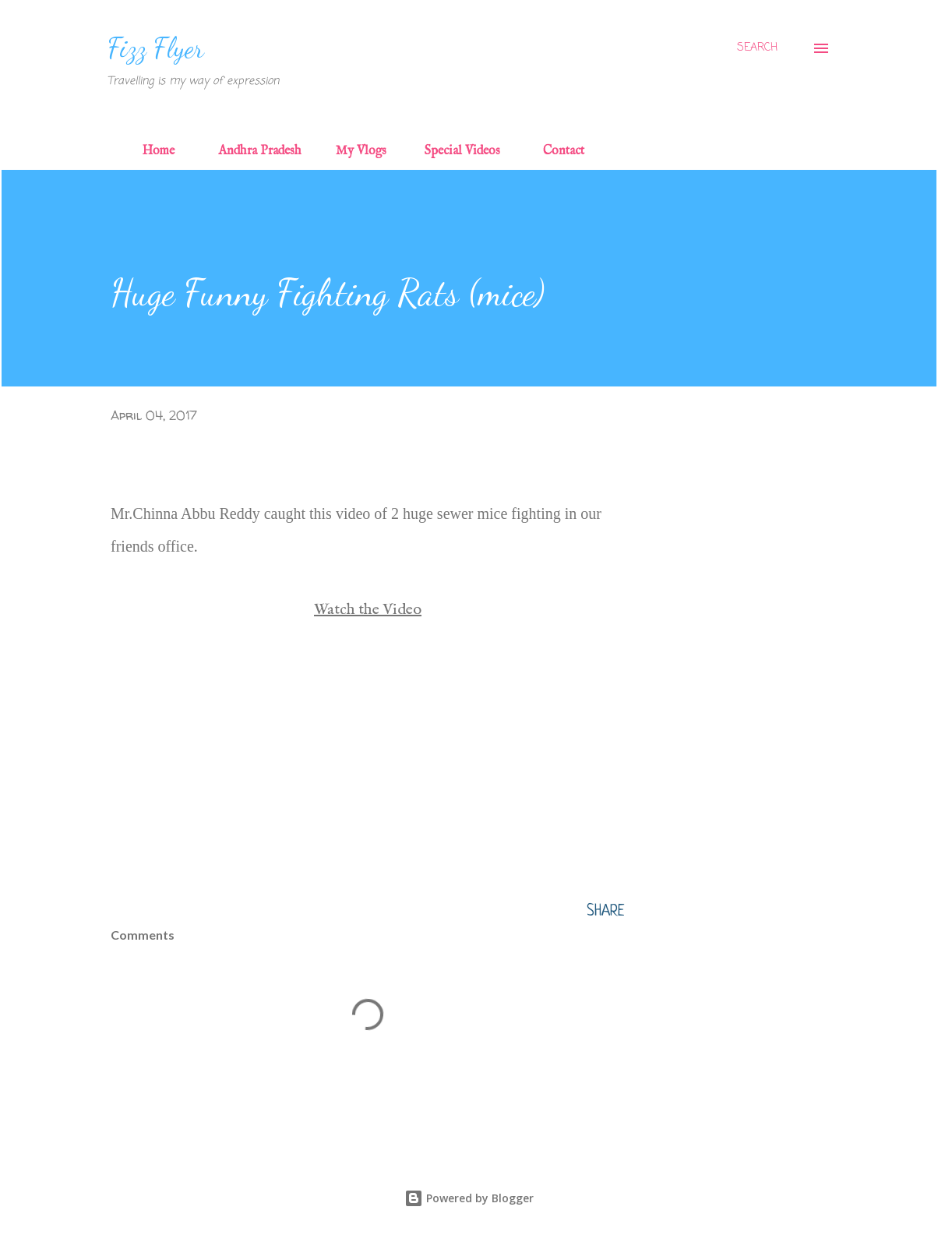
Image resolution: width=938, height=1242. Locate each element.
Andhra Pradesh (260, 151)
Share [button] (606, 912)
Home (159, 151)
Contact (563, 151)
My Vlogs (361, 151)
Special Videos (462, 151)
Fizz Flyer (156, 48)
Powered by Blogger (469, 1198)
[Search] (757, 48)
